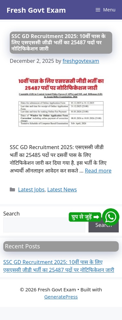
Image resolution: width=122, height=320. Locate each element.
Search (11, 213)
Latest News (62, 189)
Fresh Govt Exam (36, 10)
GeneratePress (61, 296)
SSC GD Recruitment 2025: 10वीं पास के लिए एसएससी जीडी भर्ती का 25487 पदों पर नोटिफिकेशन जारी (58, 42)
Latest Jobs (31, 189)
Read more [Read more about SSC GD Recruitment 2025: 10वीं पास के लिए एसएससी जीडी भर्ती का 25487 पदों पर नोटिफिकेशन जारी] (98, 170)
